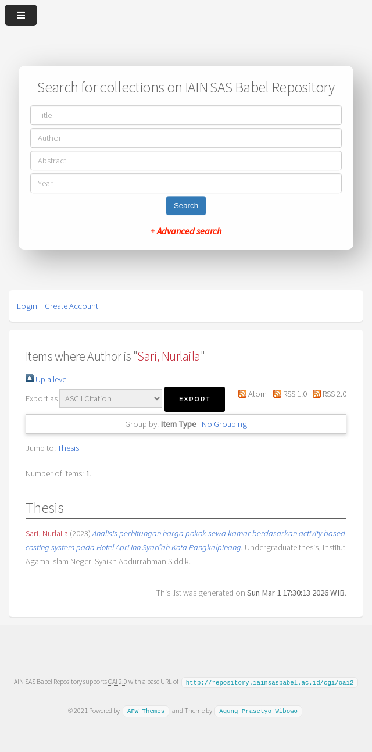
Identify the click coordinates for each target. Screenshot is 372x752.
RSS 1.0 (287, 394)
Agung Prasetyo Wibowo (258, 710)
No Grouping (224, 424)
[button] (194, 399)
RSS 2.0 (327, 394)
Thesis (68, 448)
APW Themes (145, 710)
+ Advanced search (186, 231)
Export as (42, 398)
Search (186, 205)
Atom (250, 394)
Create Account (71, 306)
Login (27, 306)
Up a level (47, 379)
